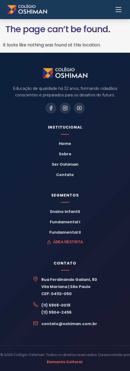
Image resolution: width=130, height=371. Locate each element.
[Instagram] (65, 108)
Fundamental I (65, 222)
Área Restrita (65, 241)
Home (65, 143)
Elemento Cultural (64, 361)
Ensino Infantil (65, 211)
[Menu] (118, 10)
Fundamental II (65, 232)
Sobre (65, 154)
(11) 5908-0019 (55, 305)
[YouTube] (79, 108)
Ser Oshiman (65, 164)
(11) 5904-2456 (56, 312)
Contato (65, 174)
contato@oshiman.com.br (69, 324)
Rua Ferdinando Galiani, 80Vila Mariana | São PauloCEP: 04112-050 (69, 286)
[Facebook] (50, 108)
